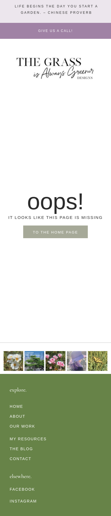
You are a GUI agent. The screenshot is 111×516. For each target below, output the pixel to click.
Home (16, 406)
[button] (56, 9)
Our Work (22, 426)
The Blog (21, 449)
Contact (20, 459)
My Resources (28, 439)
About (17, 416)
